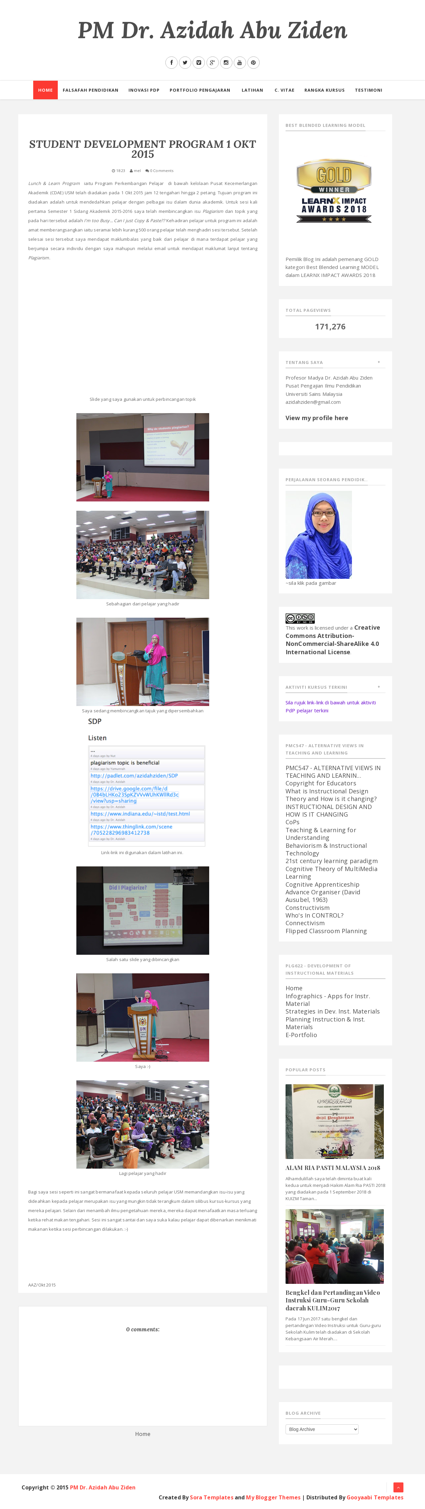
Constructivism (308, 908)
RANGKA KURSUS (324, 90)
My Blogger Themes (273, 1497)
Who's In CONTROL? (315, 915)
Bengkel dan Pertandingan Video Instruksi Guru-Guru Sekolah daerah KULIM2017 (333, 1300)
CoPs (293, 822)
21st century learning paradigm (332, 861)
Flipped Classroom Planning (326, 931)
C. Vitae (285, 90)
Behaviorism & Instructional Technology (326, 849)
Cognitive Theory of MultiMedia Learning (332, 872)
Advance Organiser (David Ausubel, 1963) (323, 896)
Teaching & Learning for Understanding (321, 834)
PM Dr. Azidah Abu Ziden (212, 29)
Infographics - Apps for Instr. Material (328, 1000)
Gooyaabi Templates (375, 1497)
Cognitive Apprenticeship (323, 884)
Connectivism (305, 923)
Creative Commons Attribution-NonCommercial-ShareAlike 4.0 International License (333, 639)
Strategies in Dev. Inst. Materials (333, 1011)
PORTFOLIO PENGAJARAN (200, 90)
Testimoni (368, 90)
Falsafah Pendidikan (91, 90)
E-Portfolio (301, 1035)
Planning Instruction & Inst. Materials (325, 1023)
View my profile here (317, 418)
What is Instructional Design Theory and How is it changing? (331, 795)
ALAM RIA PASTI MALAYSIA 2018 (333, 1168)
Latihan (252, 90)
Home (45, 90)
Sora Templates (211, 1497)
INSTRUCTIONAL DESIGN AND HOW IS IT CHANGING (329, 810)
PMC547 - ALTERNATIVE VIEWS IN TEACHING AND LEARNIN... (333, 771)
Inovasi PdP (144, 90)
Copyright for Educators (321, 783)
